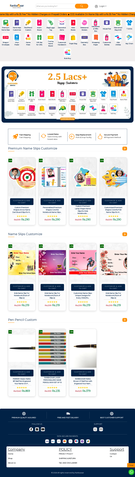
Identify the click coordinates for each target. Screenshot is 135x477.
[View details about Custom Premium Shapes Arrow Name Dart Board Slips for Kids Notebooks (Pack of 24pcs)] (21, 176)
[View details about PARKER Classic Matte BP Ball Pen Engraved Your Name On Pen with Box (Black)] (21, 348)
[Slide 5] (77, 119)
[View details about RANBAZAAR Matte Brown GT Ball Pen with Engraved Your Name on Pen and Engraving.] (82, 348)
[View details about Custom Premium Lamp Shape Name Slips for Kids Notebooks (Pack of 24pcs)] (82, 176)
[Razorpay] (47, 441)
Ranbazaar (79, 473)
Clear (131, 465)
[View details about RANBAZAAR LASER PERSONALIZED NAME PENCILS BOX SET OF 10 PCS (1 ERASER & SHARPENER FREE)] (52, 348)
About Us (12, 463)
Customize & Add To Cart (21, 202)
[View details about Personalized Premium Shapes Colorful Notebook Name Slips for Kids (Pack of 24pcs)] (52, 176)
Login (100, 6)
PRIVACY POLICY (66, 454)
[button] (11, 94)
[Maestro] (76, 441)
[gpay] (88, 441)
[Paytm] (53, 441)
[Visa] (70, 441)
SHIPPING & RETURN (67, 458)
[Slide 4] (72, 119)
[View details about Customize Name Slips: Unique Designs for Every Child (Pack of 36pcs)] (82, 262)
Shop (10, 458)
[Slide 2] (63, 119)
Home (10, 454)
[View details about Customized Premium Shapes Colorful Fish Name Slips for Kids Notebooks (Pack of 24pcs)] (113, 176)
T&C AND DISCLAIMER (68, 463)
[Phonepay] (82, 441)
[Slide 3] (67, 119)
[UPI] (59, 441)
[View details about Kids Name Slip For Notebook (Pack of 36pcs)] (21, 262)
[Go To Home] (17, 6)
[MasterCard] (65, 441)
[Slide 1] (58, 119)
